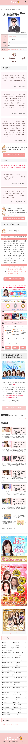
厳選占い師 (4, 415)
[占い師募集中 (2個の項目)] (20, 705)
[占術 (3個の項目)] (23, 695)
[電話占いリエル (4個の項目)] (6, 687)
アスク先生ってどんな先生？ (14, 60)
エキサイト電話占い (13, 36)
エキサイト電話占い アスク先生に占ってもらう (14, 154)
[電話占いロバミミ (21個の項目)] (20, 658)
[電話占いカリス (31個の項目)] (7, 655)
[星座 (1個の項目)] (22, 712)
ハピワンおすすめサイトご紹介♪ (10, 724)
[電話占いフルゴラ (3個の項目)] (8, 692)
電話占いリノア (8, 309)
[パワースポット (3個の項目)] (8, 697)
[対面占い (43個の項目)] (7, 648)
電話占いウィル (15, 309)
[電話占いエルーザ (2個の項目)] (20, 700)
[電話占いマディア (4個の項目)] (20, 685)
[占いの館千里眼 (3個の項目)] (19, 690)
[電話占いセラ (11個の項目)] (20, 667)
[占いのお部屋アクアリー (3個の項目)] (19, 687)
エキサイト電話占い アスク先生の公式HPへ (14, 278)
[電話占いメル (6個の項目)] (21, 677)
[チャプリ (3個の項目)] (21, 692)
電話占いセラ (23, 309)
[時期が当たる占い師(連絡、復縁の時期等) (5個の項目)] (14, 682)
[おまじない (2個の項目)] (7, 705)
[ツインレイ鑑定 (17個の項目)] (20, 660)
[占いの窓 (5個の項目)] (21, 680)
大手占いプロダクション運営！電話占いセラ (14, 291)
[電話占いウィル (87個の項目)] (7, 645)
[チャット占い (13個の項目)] (7, 667)
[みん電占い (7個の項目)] (21, 672)
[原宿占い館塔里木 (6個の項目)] (20, 675)
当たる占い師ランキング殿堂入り (16, 49)
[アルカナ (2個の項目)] (6, 702)
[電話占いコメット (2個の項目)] (19, 702)
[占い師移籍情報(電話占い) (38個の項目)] (14, 650)
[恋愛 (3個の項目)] (6, 690)
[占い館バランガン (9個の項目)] (8, 672)
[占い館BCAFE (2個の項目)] (7, 707)
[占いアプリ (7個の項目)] (7, 675)
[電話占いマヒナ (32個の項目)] (21, 653)
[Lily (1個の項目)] (22, 715)
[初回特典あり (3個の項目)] (6, 695)
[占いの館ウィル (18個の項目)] (7, 660)
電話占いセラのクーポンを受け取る (14, 407)
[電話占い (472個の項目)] (6, 643)
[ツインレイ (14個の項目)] (21, 663)
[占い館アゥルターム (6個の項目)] (8, 677)
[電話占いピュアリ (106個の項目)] (19, 643)
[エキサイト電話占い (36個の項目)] (8, 653)
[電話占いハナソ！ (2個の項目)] (7, 700)
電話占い (22, 415)
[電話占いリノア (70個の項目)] (20, 645)
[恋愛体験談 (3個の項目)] (21, 697)
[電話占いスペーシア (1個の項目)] (9, 712)
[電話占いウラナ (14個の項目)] (7, 665)
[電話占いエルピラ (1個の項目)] (20, 707)
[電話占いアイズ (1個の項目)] (8, 715)
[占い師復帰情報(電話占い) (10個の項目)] (14, 670)
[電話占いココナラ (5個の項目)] (8, 680)
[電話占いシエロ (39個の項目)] (20, 648)
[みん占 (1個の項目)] (5, 710)
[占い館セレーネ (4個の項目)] (7, 685)
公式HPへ (8, 347)
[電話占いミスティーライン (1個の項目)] (18, 710)
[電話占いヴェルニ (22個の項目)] (7, 658)
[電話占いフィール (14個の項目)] (20, 665)
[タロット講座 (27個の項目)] (21, 655)
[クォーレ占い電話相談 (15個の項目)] (8, 663)
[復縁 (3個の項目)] (15, 695)
